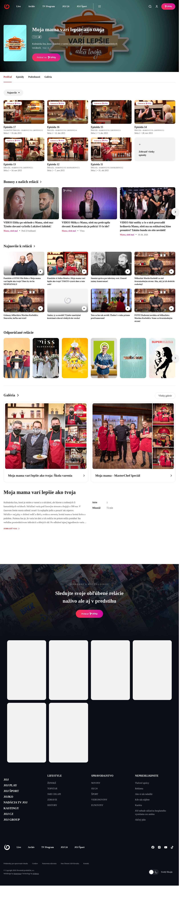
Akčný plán (140, 819)
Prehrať (89, 614)
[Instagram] (159, 855)
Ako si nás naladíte (143, 794)
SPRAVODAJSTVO (102, 775)
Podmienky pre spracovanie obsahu (16, 872)
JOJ (7, 780)
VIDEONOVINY (99, 799)
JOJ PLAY (12, 787)
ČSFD (37, 37)
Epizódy (20, 77)
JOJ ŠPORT (13, 794)
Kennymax (17, 882)
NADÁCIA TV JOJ (18, 807)
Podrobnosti (34, 77)
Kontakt (86, 872)
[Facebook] (153, 855)
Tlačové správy (142, 783)
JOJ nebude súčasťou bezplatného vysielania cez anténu (150, 812)
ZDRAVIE (52, 799)
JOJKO (9, 800)
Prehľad (8, 77)
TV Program (48, 6)
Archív (31, 6)
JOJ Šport (82, 6)
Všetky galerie (165, 396)
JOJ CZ (10, 821)
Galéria (48, 77)
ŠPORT (94, 794)
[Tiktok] (172, 855)
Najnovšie (13, 92)
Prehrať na (46, 57)
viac (46, 48)
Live (18, 6)
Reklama (139, 788)
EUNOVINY (97, 805)
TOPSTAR (52, 788)
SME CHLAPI (54, 794)
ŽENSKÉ (51, 783)
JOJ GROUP (14, 827)
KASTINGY (13, 814)
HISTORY (52, 805)
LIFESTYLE (54, 775)
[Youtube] (165, 855)
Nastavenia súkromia (49, 872)
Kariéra (138, 805)
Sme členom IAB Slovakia (70, 872)
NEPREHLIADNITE (146, 775)
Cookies (35, 872)
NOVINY (95, 783)
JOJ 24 (65, 6)
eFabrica (36, 882)
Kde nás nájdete (142, 799)
